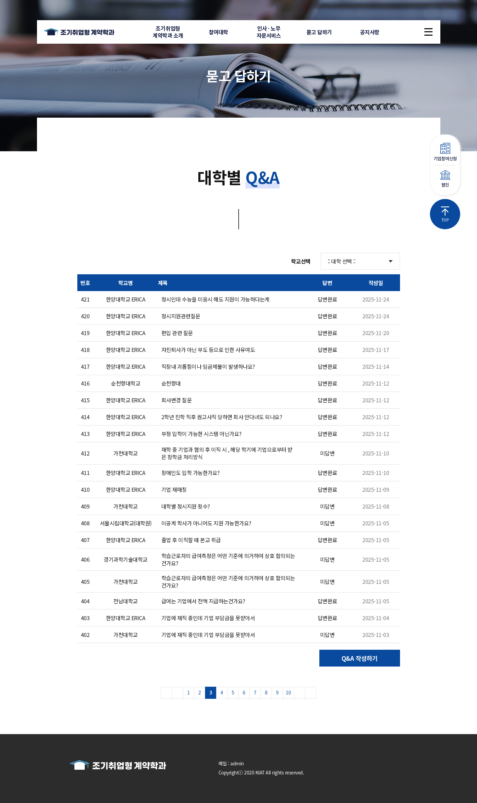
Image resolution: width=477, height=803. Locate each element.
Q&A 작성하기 (360, 658)
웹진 (445, 179)
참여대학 (218, 32)
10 (288, 692)
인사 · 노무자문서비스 (268, 31)
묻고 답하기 (319, 32)
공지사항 (370, 32)
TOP (445, 214)
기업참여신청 (445, 152)
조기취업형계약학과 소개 (168, 31)
